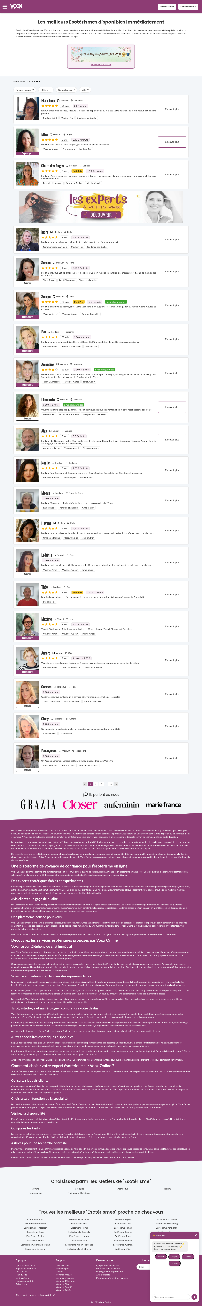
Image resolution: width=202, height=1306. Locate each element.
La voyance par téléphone (157, 950)
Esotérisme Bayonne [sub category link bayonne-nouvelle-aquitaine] (35, 1247)
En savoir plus (172, 107)
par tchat (101, 950)
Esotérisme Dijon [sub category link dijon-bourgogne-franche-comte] (122, 1247)
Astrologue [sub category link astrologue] (123, 1186)
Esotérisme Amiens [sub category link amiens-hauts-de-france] (166, 1247)
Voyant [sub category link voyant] (35, 1186)
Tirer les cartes (36, 1015)
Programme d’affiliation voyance (112, 1275)
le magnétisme (66, 1044)
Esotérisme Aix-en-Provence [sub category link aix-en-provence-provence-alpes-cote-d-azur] (79, 1242)
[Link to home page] (161, 1273)
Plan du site (21, 1272)
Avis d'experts (103, 1272)
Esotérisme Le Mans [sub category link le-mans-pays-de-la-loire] (79, 1234)
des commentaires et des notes (79, 902)
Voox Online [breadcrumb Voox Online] (19, 79)
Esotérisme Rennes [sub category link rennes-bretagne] (123, 1238)
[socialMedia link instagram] (157, 1281)
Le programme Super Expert (110, 1269)
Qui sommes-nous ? (25, 1263)
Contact (60, 1269)
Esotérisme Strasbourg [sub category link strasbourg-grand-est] (167, 1221)
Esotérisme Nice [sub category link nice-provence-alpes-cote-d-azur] (79, 1221)
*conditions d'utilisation (101, 62)
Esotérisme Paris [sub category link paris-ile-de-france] (35, 1217)
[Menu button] (6, 6)
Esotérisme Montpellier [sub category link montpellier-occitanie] (35, 1225)
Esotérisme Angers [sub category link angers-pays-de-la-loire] (167, 1238)
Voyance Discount (65, 1275)
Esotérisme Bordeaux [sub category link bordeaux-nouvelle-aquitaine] (35, 1221)
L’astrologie (16, 1020)
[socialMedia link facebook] (165, 1281)
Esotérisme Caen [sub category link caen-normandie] (35, 1230)
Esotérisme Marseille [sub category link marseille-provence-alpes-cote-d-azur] (167, 1217)
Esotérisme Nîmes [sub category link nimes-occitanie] (123, 1225)
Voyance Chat (63, 1282)
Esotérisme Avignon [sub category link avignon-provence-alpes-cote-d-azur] (123, 1242)
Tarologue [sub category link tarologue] (79, 1186)
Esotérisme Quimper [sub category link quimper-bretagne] (167, 1242)
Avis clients (21, 1282)
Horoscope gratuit (25, 1279)
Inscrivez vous (165, 6)
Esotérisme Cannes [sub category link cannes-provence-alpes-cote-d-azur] (122, 1230)
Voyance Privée (63, 1288)
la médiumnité (31, 980)
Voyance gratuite (64, 1272)
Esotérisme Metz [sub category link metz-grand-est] (166, 1234)
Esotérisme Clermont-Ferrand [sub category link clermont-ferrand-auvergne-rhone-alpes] (35, 1242)
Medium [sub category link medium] (167, 1186)
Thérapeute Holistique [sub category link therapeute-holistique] (79, 1191)
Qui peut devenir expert (108, 1263)
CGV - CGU (21, 1269)
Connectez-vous (186, 6)
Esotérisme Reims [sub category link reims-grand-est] (79, 1225)
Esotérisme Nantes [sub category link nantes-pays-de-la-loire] (166, 1230)
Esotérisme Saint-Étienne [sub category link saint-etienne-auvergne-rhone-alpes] (79, 1247)
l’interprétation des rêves (154, 1040)
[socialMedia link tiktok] (161, 1281)
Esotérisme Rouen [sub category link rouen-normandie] (35, 1238)
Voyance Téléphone (65, 1279)
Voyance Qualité (64, 1285)
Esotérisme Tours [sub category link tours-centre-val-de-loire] (122, 1234)
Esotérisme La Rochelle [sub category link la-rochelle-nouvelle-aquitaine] (79, 1230)
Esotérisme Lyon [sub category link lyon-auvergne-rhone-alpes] (123, 1217)
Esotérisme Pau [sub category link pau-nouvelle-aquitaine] (79, 1238)
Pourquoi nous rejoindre (108, 1266)
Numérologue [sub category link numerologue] (35, 1191)
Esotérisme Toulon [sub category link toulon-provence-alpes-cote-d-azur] (35, 1234)
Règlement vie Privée (26, 1266)
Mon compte (62, 1266)
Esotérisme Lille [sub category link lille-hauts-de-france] (122, 1221)
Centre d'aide (62, 1263)
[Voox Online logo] (18, 5)
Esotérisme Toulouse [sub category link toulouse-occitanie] (79, 1217)
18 (111, 782)
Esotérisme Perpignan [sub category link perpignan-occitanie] (166, 1225)
